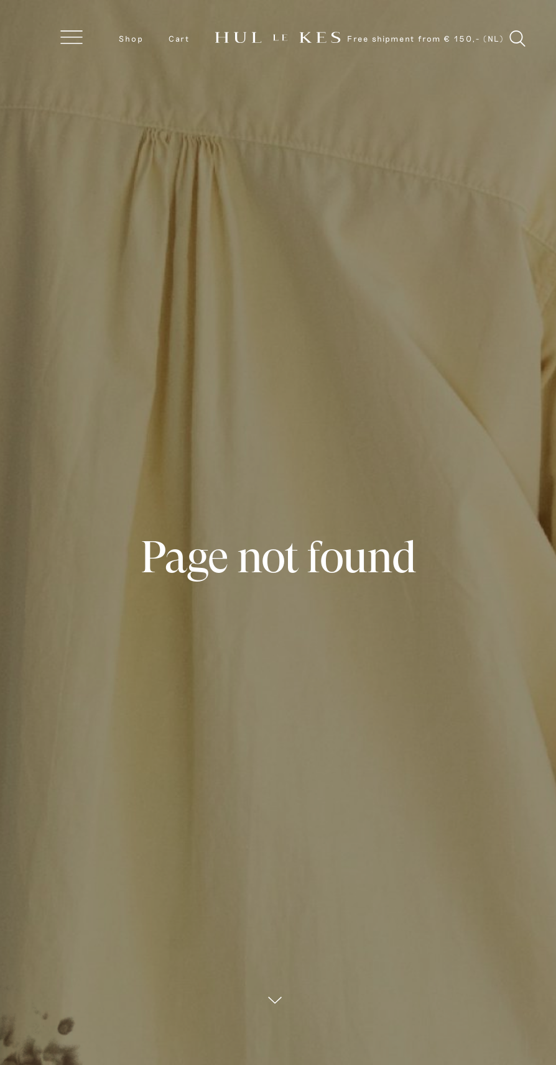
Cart (179, 38)
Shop (131, 38)
